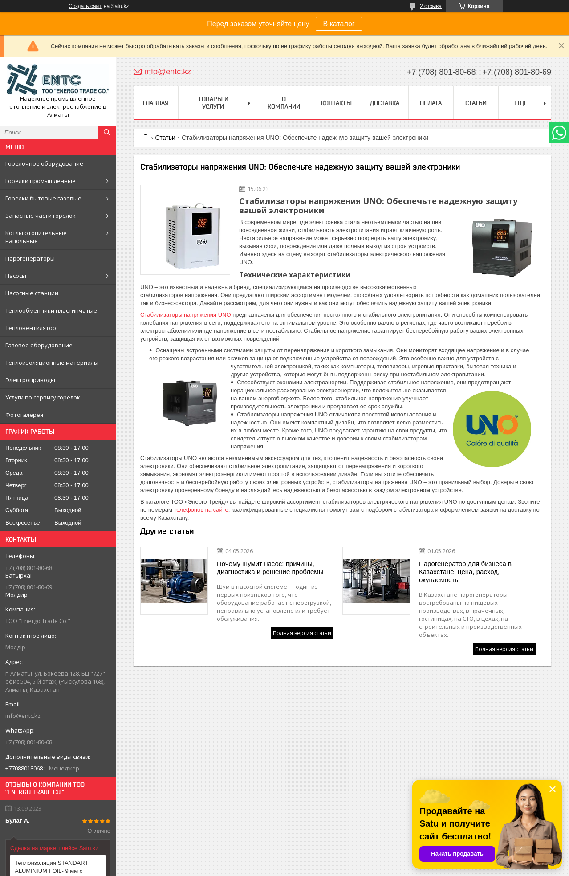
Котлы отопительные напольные (36, 237)
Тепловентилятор (30, 328)
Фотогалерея (24, 415)
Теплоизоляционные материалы (51, 363)
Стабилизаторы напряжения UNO (185, 314)
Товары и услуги (213, 102)
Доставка (384, 102)
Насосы (15, 276)
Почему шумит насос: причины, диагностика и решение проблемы (270, 567)
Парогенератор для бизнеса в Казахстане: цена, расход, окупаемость (465, 571)
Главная (156, 102)
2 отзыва (431, 6)
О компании (284, 102)
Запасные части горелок (40, 216)
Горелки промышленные (40, 181)
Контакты (336, 102)
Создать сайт (85, 6)
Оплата (431, 102)
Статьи (476, 102)
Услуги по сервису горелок (42, 397)
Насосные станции (31, 293)
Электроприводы (30, 380)
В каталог (338, 24)
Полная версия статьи (302, 633)
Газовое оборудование (39, 345)
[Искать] (107, 132)
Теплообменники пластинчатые (51, 310)
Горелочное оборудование (44, 163)
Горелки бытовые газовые (43, 198)
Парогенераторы (30, 258)
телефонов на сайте (201, 509)
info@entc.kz (23, 716)
